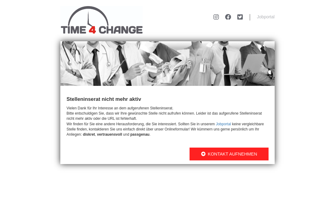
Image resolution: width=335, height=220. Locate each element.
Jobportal (266, 16)
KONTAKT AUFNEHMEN (229, 154)
